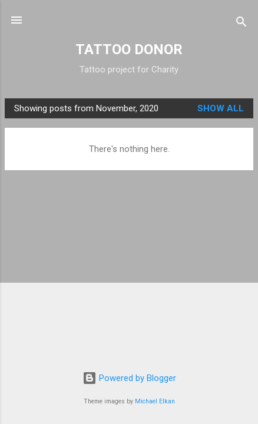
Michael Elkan (155, 401)
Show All (220, 108)
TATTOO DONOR (129, 49)
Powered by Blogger (129, 378)
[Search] (241, 24)
